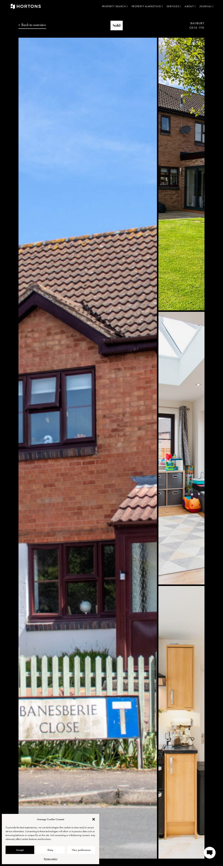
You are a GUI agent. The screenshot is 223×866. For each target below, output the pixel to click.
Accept (20, 850)
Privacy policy (50, 858)
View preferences (81, 850)
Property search (115, 6)
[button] (93, 819)
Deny (50, 850)
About (190, 6)
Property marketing (147, 6)
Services (174, 6)
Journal (206, 6)
